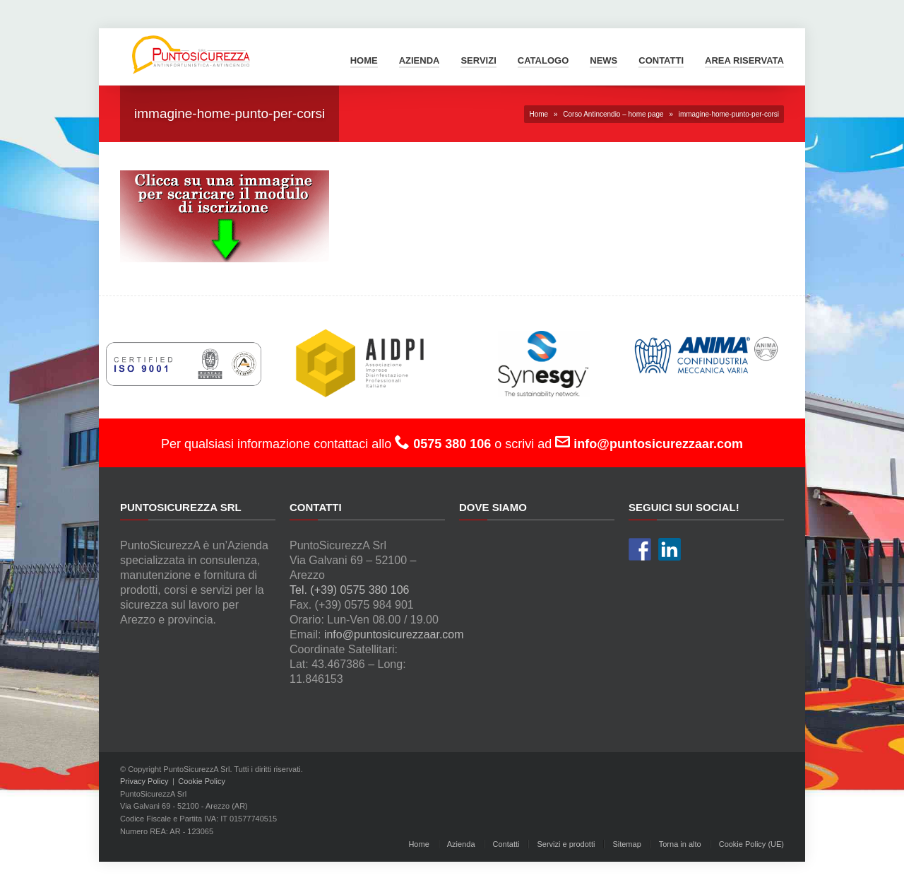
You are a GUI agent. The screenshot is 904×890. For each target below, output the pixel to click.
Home (364, 60)
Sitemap (626, 844)
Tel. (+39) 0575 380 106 (349, 590)
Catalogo (543, 60)
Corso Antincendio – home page (613, 114)
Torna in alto (680, 844)
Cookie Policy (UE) (751, 844)
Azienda (419, 60)
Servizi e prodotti (566, 844)
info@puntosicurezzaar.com (394, 634)
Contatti (661, 60)
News (603, 60)
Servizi (478, 60)
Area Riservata (744, 60)
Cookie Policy (201, 781)
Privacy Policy (144, 781)
